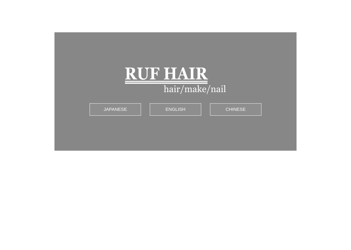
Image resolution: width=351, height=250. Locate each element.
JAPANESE (115, 108)
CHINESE (235, 108)
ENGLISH (175, 108)
